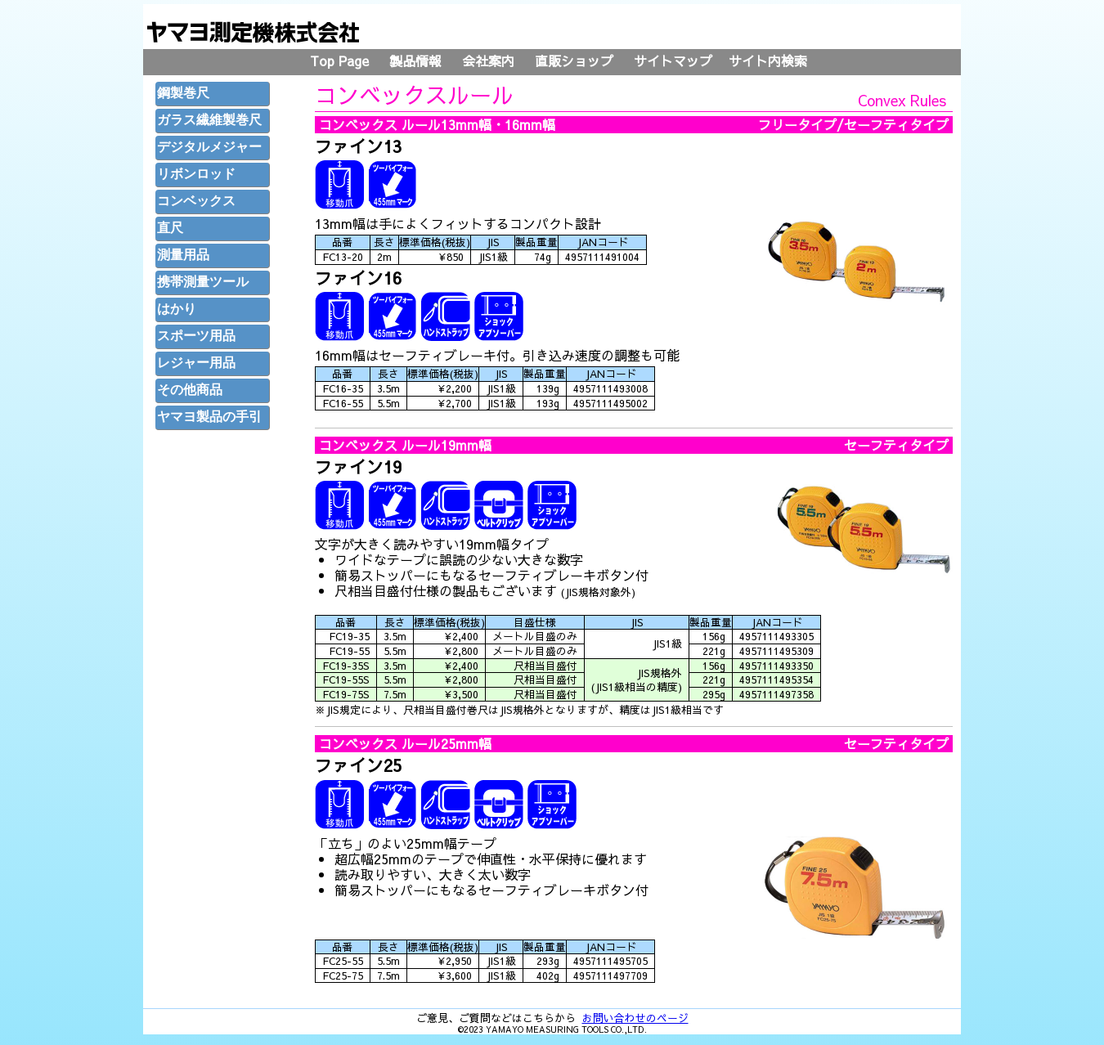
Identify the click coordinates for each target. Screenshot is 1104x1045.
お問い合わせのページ (635, 1018)
